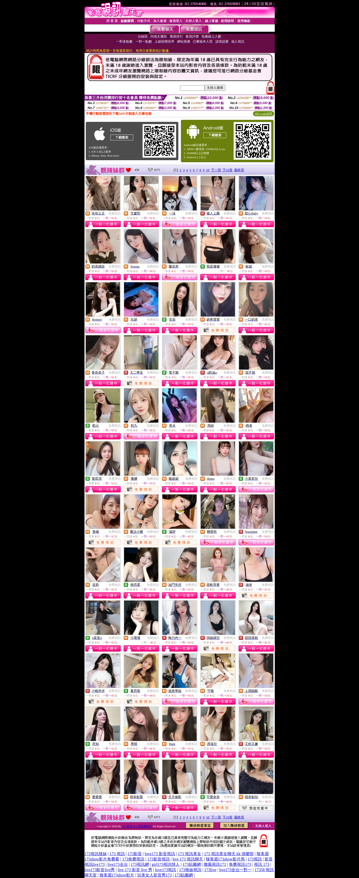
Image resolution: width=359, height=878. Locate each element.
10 (207, 170)
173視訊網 (140, 864)
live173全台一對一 (235, 870)
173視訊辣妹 (95, 854)
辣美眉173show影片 (116, 875)
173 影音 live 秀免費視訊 (137, 826)
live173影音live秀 (99, 870)
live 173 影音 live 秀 (135, 870)
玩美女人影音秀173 (154, 875)
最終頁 (239, 170)
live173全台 (118, 864)
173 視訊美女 (189, 854)
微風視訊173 (215, 864)
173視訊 (255, 859)
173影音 (135, 854)
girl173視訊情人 (166, 864)
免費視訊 (115, 213)
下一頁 (216, 170)
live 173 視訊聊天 (188, 859)
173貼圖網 (192, 864)
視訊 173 (261, 864)
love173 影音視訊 (160, 854)
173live (210, 870)
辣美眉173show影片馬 (225, 859)
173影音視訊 (158, 859)
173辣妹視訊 (190, 870)
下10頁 (227, 170)
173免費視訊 (133, 859)
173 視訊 (117, 854)
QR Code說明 (263, 113)
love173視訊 (165, 870)
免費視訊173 (240, 864)
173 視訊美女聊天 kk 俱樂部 (229, 854)
